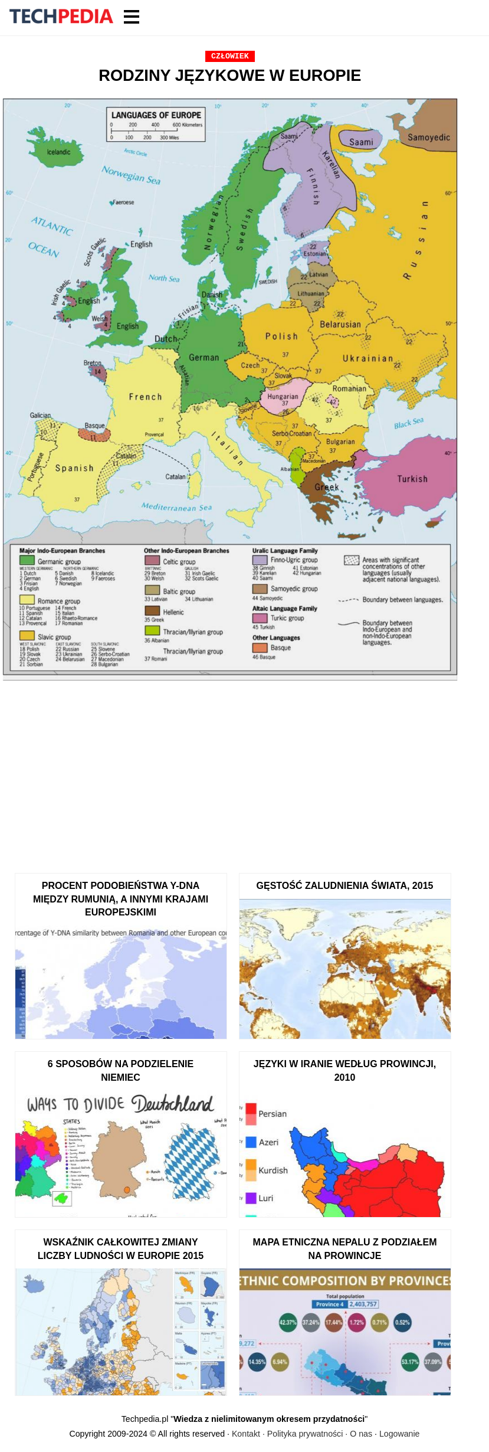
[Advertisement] (230, 772)
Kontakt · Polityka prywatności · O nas (302, 1433)
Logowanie (399, 1433)
